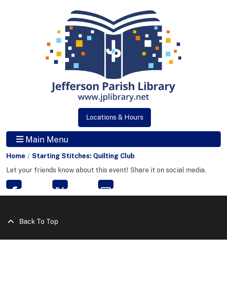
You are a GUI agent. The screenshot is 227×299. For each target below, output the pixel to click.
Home (15, 156)
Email (106, 184)
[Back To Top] (113, 221)
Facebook (14, 184)
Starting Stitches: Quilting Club (83, 156)
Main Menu (42, 139)
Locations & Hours (114, 117)
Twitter (60, 184)
